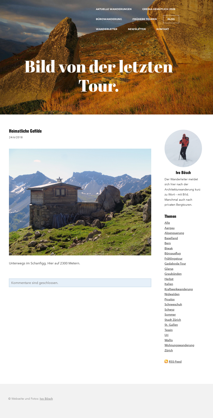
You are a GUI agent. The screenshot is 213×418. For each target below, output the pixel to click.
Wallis (169, 340)
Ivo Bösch (183, 172)
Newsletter (137, 29)
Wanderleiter (106, 29)
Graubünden (173, 274)
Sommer (170, 314)
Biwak (169, 248)
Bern (168, 243)
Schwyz (169, 309)
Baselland (171, 238)
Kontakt (162, 29)
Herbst (169, 279)
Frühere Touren (145, 19)
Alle (167, 223)
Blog (171, 19)
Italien (169, 284)
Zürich (169, 350)
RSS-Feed (175, 361)
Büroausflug (173, 253)
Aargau (170, 228)
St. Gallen (171, 325)
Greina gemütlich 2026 (158, 9)
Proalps (170, 299)
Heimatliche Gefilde (25, 131)
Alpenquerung (174, 233)
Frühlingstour (173, 258)
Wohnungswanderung (179, 345)
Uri (166, 335)
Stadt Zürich (173, 320)
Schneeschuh (173, 304)
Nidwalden (172, 294)
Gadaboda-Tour (175, 263)
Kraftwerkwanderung (179, 289)
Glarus (169, 269)
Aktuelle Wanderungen (114, 9)
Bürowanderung (109, 19)
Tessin (169, 330)
